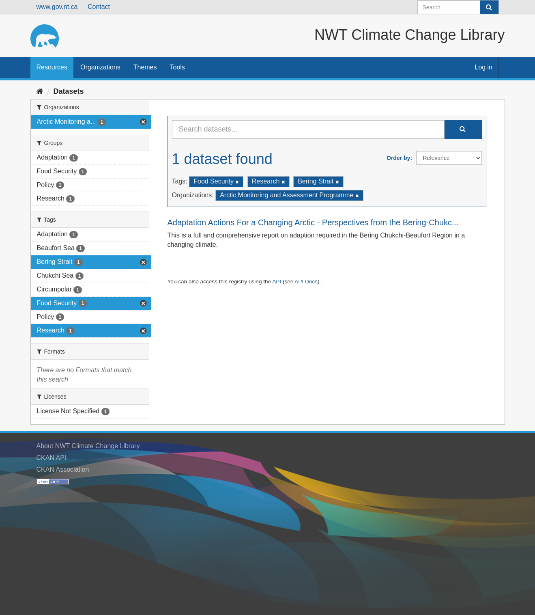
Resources (52, 67)
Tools (177, 67)
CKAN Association (63, 469)
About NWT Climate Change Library (88, 445)
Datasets (69, 91)
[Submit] (489, 7)
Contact (99, 6)
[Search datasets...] (308, 129)
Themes (145, 67)
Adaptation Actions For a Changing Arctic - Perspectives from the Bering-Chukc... (313, 222)
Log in (483, 67)
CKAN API (52, 457)
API (276, 281)
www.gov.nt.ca (57, 6)
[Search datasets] (458, 7)
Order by (398, 158)
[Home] (40, 91)
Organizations (100, 67)
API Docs (306, 281)
